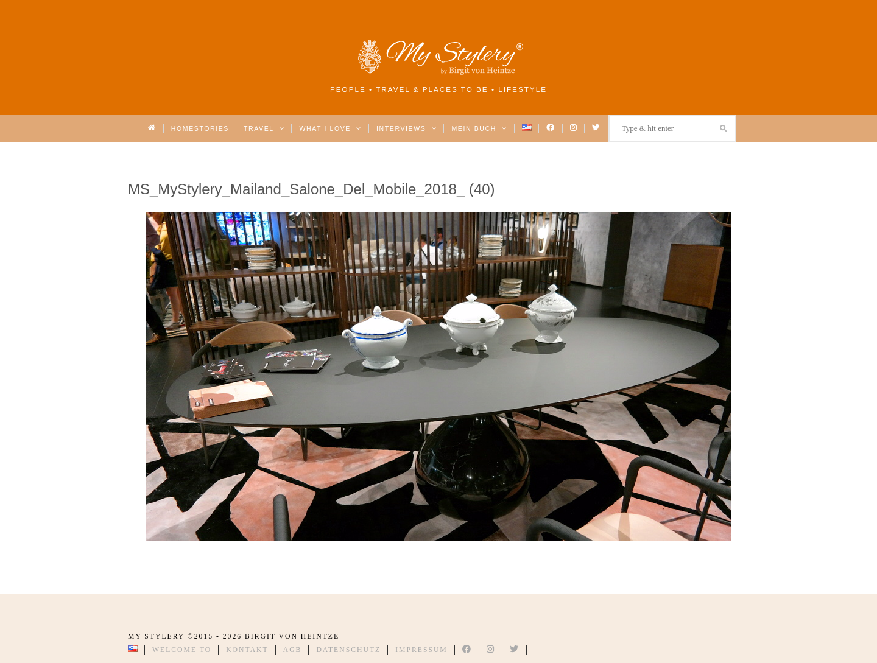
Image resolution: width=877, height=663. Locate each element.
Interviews (406, 128)
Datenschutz (348, 650)
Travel (264, 128)
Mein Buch (479, 128)
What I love (330, 128)
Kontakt (247, 650)
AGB (292, 650)
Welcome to (181, 650)
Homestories (200, 128)
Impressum (421, 650)
